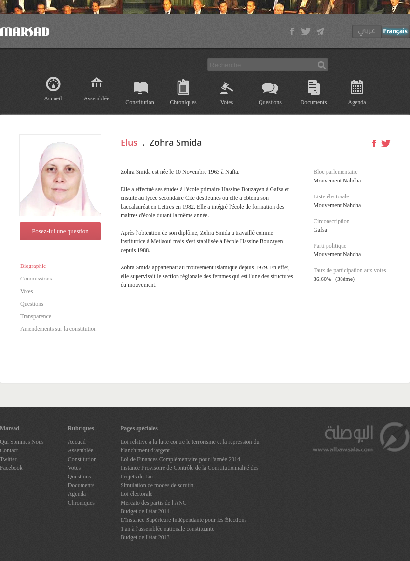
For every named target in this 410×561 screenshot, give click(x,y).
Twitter (8, 459)
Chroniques (183, 102)
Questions (270, 102)
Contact (9, 450)
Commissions (36, 278)
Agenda (357, 102)
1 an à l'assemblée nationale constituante (167, 528)
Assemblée (96, 98)
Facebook (11, 467)
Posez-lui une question (60, 231)
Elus (129, 142)
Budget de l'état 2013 (145, 537)
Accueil (53, 98)
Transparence (35, 316)
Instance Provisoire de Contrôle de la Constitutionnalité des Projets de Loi (190, 472)
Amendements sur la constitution (58, 328)
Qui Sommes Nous (22, 441)
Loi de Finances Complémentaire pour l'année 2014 (180, 459)
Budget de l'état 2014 (145, 511)
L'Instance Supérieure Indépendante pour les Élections (183, 520)
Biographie (33, 266)
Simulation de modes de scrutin (157, 485)
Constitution (139, 102)
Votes (226, 102)
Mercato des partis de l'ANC (154, 502)
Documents (314, 102)
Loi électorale (136, 494)
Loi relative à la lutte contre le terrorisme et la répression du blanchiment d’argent (190, 446)
